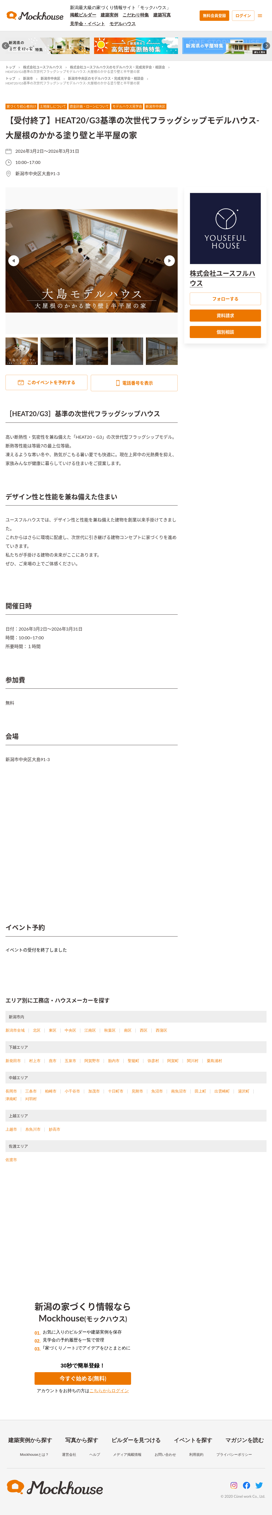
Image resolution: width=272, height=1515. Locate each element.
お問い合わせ (165, 1454)
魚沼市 (157, 1091)
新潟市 (28, 78)
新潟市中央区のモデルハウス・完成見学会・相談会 (106, 78)
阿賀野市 (92, 1061)
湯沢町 (244, 1091)
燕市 (52, 1061)
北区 (37, 1030)
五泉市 (70, 1061)
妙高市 (54, 1129)
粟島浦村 (214, 1061)
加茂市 (94, 1091)
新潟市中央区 (50, 78)
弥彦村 (153, 1061)
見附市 (137, 1091)
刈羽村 (31, 1099)
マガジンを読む (244, 1440)
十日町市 (115, 1091)
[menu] (259, 15)
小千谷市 (72, 1091)
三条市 (31, 1091)
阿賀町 (173, 1061)
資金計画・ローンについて (89, 106)
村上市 (35, 1061)
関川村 (193, 1061)
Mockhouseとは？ (34, 1454)
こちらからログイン (109, 1390)
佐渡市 (11, 1159)
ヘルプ (94, 1454)
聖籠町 (133, 1061)
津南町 (11, 1099)
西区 (144, 1030)
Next (169, 260)
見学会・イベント (87, 23)
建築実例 (109, 15)
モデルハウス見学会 (127, 106)
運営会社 (69, 1454)
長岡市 (11, 1091)
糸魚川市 (33, 1129)
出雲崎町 (222, 1091)
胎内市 (114, 1061)
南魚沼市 (178, 1091)
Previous (13, 260)
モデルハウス (122, 23)
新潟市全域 (15, 1030)
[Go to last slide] (5, 45)
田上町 (200, 1091)
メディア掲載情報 (127, 1454)
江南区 (90, 1030)
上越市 (11, 1129)
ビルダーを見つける (136, 1440)
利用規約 (196, 1454)
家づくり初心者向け (21, 106)
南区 (128, 1030)
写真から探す (81, 1440)
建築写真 (162, 15)
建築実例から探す (30, 1440)
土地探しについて (53, 106)
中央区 (70, 1030)
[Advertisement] (136, 1225)
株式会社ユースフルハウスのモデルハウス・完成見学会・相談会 (117, 67)
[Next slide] (266, 45)
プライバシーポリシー (234, 1454)
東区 (52, 1030)
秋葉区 (110, 1030)
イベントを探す (193, 1440)
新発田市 (13, 1061)
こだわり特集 (136, 15)
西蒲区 (161, 1030)
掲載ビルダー (83, 15)
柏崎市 (50, 1091)
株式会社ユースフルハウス (42, 67)
